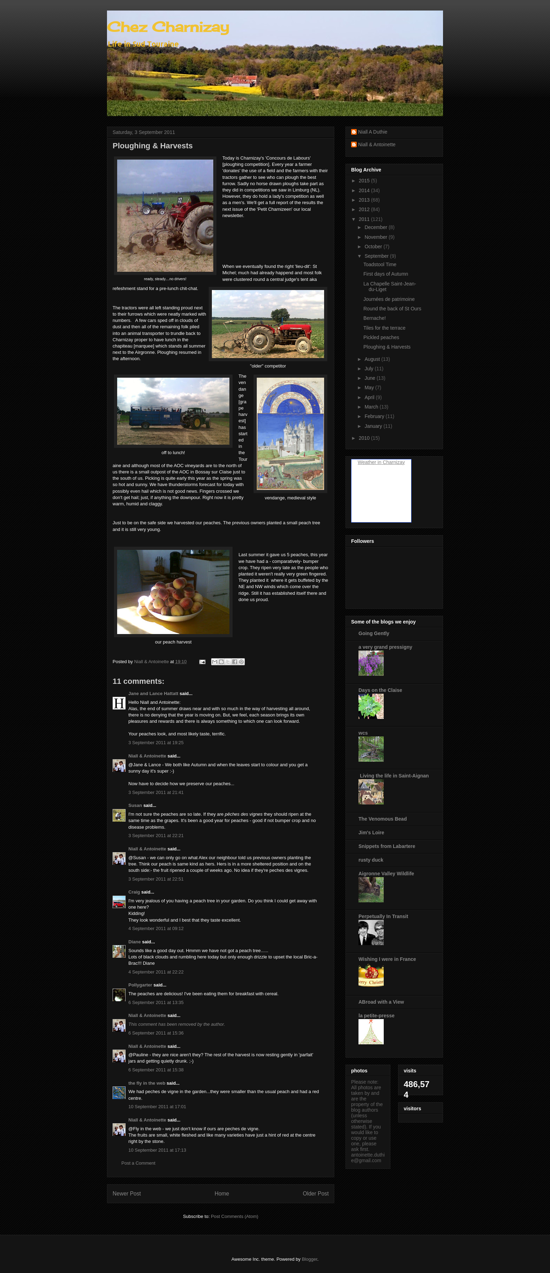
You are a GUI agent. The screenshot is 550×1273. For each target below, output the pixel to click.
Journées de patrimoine (389, 299)
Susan (135, 805)
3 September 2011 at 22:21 (156, 835)
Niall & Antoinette (147, 756)
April (370, 397)
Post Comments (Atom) (234, 1216)
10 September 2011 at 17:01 (157, 1106)
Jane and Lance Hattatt (153, 693)
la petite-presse (376, 1015)
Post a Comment (138, 1163)
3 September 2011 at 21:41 (156, 792)
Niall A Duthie (372, 132)
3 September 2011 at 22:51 (156, 879)
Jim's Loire (371, 832)
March (372, 407)
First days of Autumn (385, 274)
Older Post (316, 1194)
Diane (134, 941)
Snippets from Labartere (386, 846)
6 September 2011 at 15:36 (156, 1033)
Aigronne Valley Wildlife (386, 873)
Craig (134, 892)
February (374, 416)
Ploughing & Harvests (387, 347)
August (372, 359)
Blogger (309, 1259)
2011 (365, 219)
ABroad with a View (381, 1002)
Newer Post (127, 1194)
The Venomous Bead (382, 819)
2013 (365, 200)
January (373, 426)
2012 (365, 209)
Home (222, 1194)
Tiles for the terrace (384, 328)
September (377, 256)
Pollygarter (140, 985)
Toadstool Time (379, 264)
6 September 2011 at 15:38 (156, 1069)
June (370, 378)
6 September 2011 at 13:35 (156, 1002)
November (376, 237)
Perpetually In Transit (383, 916)
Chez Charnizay (168, 26)
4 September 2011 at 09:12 (156, 928)
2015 (365, 180)
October (373, 246)
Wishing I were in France (387, 959)
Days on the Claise (380, 690)
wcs (363, 733)
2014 (365, 190)
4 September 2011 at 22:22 (156, 972)
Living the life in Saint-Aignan (393, 776)
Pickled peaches (381, 337)
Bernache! (374, 318)
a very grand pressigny (385, 647)
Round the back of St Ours (392, 308)
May (369, 387)
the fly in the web (146, 1083)
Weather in (369, 462)
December (376, 227)
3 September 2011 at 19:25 (156, 742)
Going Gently (373, 633)
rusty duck (370, 860)
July (369, 368)
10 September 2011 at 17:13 (157, 1150)
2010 (365, 438)
